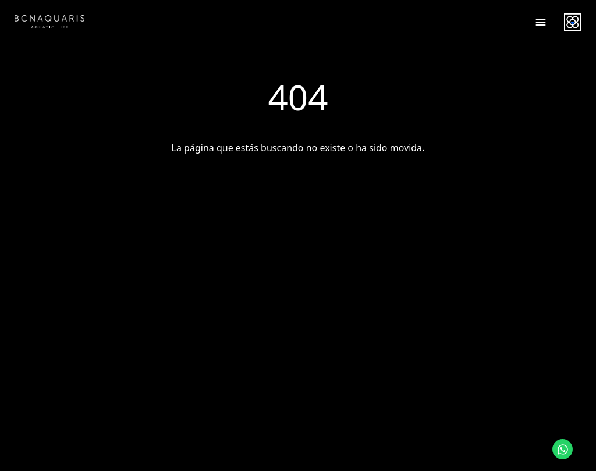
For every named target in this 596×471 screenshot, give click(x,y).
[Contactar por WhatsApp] (562, 449)
